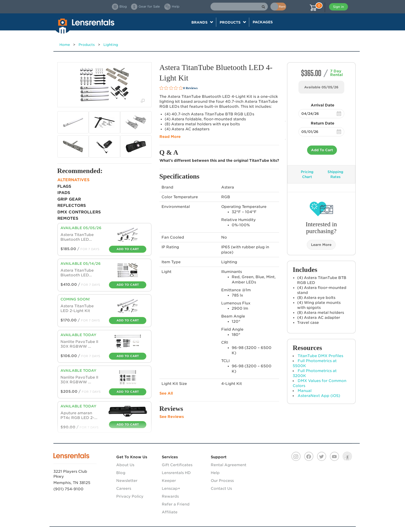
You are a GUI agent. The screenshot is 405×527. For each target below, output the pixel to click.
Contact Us (221, 488)
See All (166, 393)
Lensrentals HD (176, 473)
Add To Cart (322, 150)
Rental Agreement (228, 465)
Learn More (321, 245)
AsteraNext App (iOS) (319, 396)
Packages (263, 22)
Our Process (222, 480)
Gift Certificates (177, 465)
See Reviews (171, 417)
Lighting (110, 45)
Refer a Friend (176, 504)
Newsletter (126, 480)
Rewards (170, 496)
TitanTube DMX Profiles (320, 356)
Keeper (169, 480)
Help (215, 473)
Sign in (338, 7)
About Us (125, 465)
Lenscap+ (171, 488)
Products (87, 45)
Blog (120, 473)
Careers (123, 488)
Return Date (322, 123)
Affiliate (169, 512)
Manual (305, 391)
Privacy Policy (129, 496)
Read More (170, 137)
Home (64, 45)
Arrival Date (322, 105)
